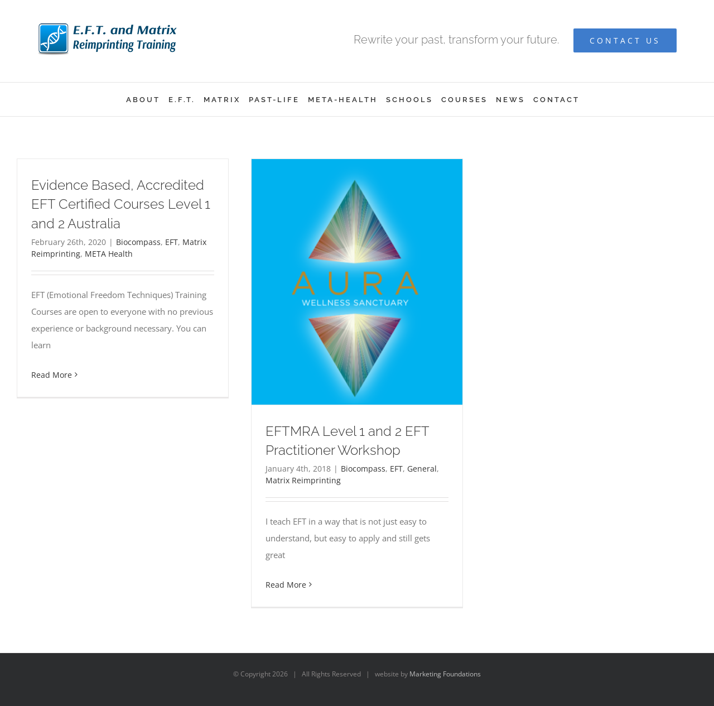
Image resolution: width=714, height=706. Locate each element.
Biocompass (138, 242)
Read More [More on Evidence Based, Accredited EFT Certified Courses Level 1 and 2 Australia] (51, 374)
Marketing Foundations (445, 674)
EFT (171, 242)
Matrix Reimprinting (303, 480)
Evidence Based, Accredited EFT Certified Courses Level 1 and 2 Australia (120, 204)
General (422, 468)
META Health (109, 253)
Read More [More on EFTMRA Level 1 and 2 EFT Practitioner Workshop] (286, 584)
